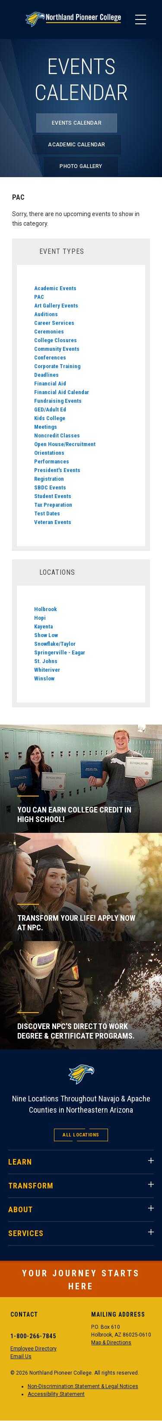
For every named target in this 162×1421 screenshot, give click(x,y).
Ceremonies (49, 331)
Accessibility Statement (56, 1394)
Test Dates (47, 513)
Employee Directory (33, 1349)
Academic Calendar (76, 145)
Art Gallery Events (56, 305)
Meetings (45, 427)
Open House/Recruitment (64, 444)
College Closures (55, 340)
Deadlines (46, 375)
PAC (39, 297)
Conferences (50, 357)
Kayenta (43, 626)
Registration (49, 479)
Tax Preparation (53, 505)
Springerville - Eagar (59, 652)
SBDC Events (50, 487)
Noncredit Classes (57, 435)
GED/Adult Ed (50, 409)
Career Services (54, 323)
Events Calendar (77, 123)
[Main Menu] (140, 19)
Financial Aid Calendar (61, 392)
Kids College (49, 418)
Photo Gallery (81, 166)
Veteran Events (52, 522)
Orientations (49, 453)
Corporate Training (57, 366)
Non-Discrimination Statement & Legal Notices (83, 1386)
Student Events (52, 496)
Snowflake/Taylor (55, 644)
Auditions (46, 314)
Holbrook (45, 609)
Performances (51, 461)
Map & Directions (111, 1343)
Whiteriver (47, 670)
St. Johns (45, 661)
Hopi (40, 618)
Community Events (56, 349)
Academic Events (55, 288)
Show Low (46, 635)
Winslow (44, 678)
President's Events (57, 470)
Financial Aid (50, 383)
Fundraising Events (58, 401)
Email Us (21, 1356)
